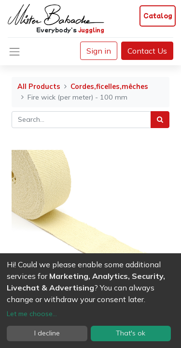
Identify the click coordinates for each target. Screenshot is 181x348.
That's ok (130, 333)
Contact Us (147, 51)
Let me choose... (32, 313)
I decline (47, 333)
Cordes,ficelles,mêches (109, 86)
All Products (38, 86)
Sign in (98, 51)
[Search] (160, 119)
